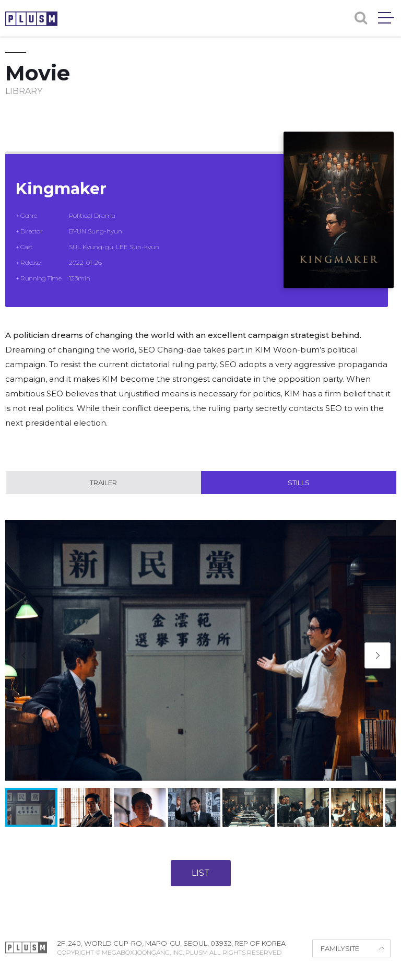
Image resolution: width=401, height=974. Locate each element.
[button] (377, 655)
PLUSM (31, 18)
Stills (299, 482)
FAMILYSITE (340, 948)
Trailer (103, 482)
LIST (201, 873)
